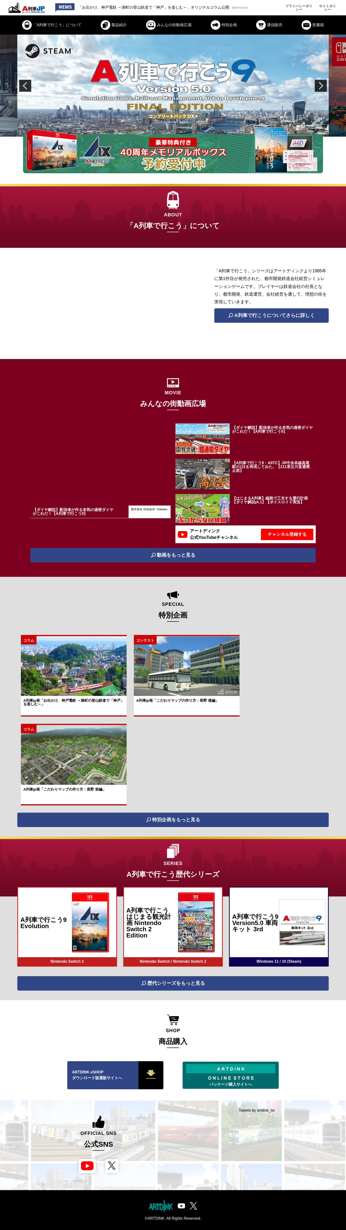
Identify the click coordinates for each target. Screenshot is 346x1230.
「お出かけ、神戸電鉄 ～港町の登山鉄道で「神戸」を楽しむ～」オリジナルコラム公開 (163, 7)
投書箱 (313, 25)
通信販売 (269, 25)
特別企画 (224, 25)
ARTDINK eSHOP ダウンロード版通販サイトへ (117, 1075)
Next (321, 86)
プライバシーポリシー (298, 7)
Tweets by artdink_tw (256, 1110)
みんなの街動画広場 (169, 25)
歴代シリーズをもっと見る (173, 983)
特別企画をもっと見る (173, 819)
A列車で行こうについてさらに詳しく (271, 315)
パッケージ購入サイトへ (230, 1075)
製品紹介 (114, 25)
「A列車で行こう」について (52, 25)
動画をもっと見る (173, 555)
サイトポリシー (327, 7)
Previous (25, 86)
